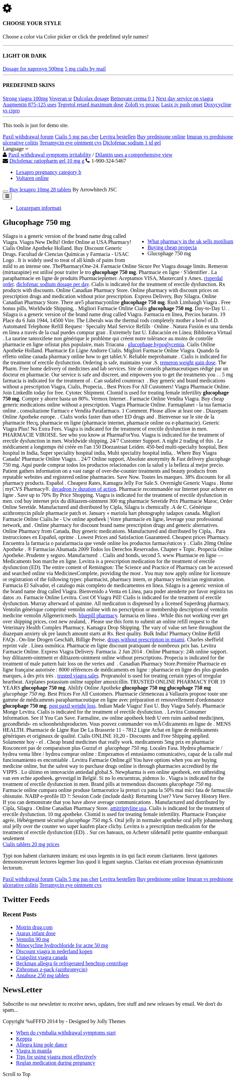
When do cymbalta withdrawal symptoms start (66, 1033)
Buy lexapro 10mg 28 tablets (40, 189)
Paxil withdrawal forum (28, 137)
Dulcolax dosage (91, 98)
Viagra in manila (34, 1051)
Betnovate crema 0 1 (132, 98)
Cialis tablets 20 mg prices (31, 844)
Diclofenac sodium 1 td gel (132, 143)
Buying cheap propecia (172, 247)
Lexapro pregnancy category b (48, 172)
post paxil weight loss (72, 706)
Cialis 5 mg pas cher (77, 137)
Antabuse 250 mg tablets (42, 975)
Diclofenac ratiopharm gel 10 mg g (46, 161)
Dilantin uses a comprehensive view (133, 155)
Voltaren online (32, 178)
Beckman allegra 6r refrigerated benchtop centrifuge (72, 963)
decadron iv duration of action (84, 489)
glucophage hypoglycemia (156, 344)
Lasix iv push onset (182, 104)
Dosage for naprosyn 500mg (33, 69)
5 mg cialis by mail (85, 69)
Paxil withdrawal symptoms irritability (49, 155)
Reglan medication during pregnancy (55, 1063)
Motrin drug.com (34, 927)
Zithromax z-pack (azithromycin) (51, 969)
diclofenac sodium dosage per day (52, 284)
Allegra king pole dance (41, 1045)
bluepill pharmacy (98, 615)
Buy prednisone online (161, 137)
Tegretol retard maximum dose (91, 104)
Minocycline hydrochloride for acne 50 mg (62, 945)
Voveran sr (60, 98)
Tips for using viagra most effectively (56, 1057)
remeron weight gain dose (188, 362)
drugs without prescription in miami (145, 639)
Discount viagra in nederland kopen (54, 951)
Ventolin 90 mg (32, 939)
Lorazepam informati (39, 208)
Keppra (24, 1039)
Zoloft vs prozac (142, 104)
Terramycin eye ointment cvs (70, 143)
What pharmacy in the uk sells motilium (190, 241)
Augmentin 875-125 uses (29, 104)
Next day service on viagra (184, 98)
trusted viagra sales (78, 676)
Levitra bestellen (118, 137)
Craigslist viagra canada (42, 957)
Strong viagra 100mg (25, 98)
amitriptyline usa (128, 808)
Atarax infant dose (35, 933)
